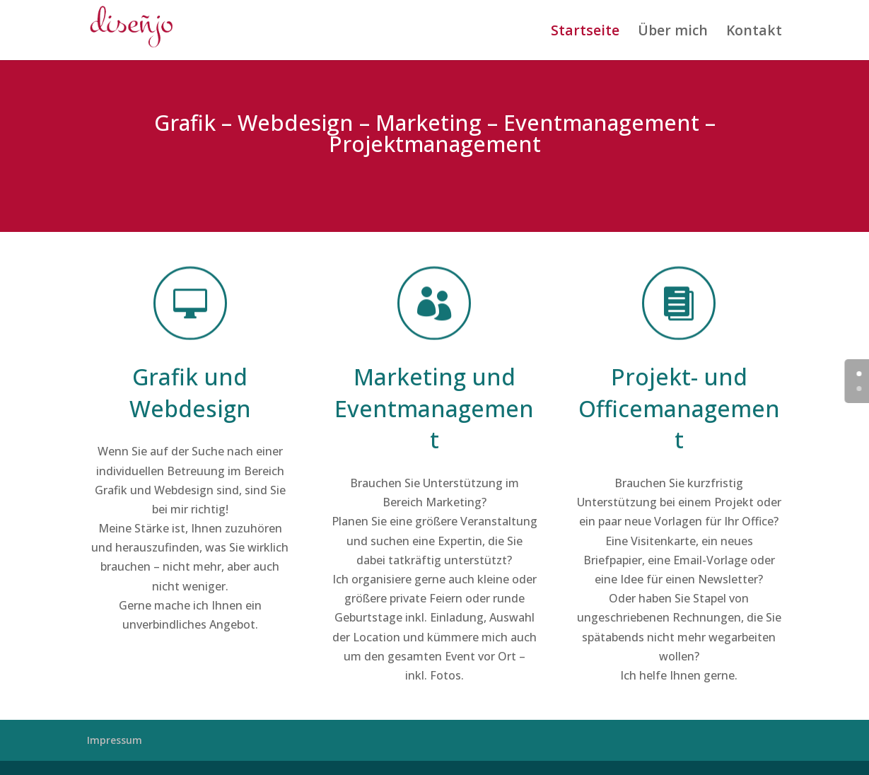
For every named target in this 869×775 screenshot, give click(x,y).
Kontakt (754, 31)
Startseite (585, 31)
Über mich (673, 31)
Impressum (114, 740)
